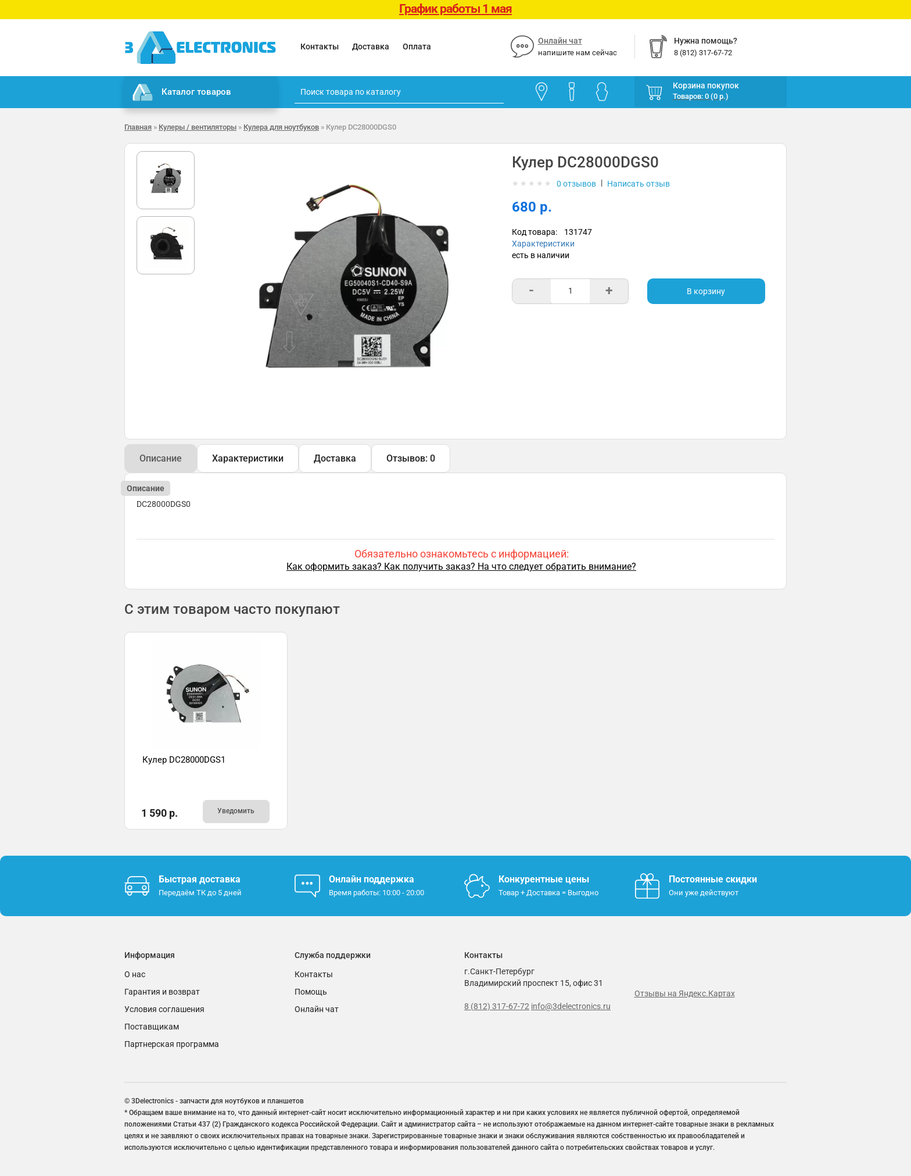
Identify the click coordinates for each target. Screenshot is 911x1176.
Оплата (417, 46)
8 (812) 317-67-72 (496, 1006)
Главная (138, 127)
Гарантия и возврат (162, 991)
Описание (160, 458)
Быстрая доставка (200, 879)
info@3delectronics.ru (571, 1006)
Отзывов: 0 (410, 458)
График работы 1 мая (455, 9)
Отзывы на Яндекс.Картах (684, 993)
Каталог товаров (181, 92)
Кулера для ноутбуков (281, 127)
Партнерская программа (171, 1044)
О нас (134, 974)
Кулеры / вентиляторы (197, 127)
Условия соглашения (164, 1009)
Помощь (311, 991)
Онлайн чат (560, 40)
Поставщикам (151, 1026)
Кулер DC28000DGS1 (183, 760)
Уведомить (235, 811)
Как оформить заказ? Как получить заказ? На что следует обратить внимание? (461, 566)
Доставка (370, 46)
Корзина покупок (706, 85)
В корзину (706, 291)
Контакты (319, 46)
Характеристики (543, 243)
